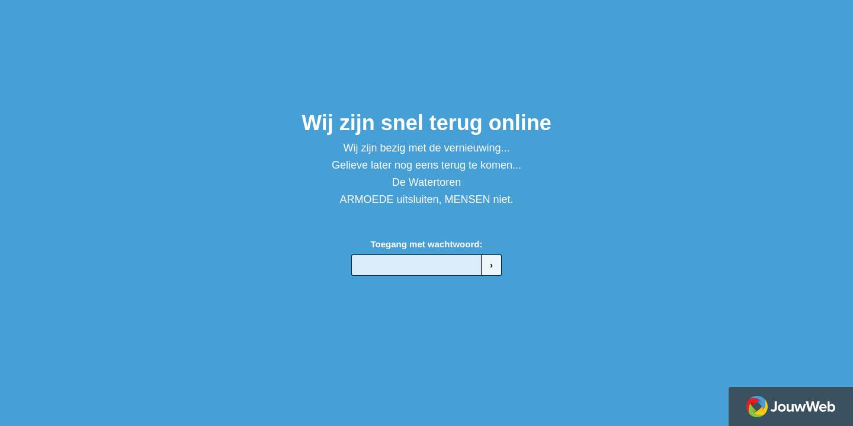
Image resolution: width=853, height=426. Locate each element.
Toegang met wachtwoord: (427, 244)
